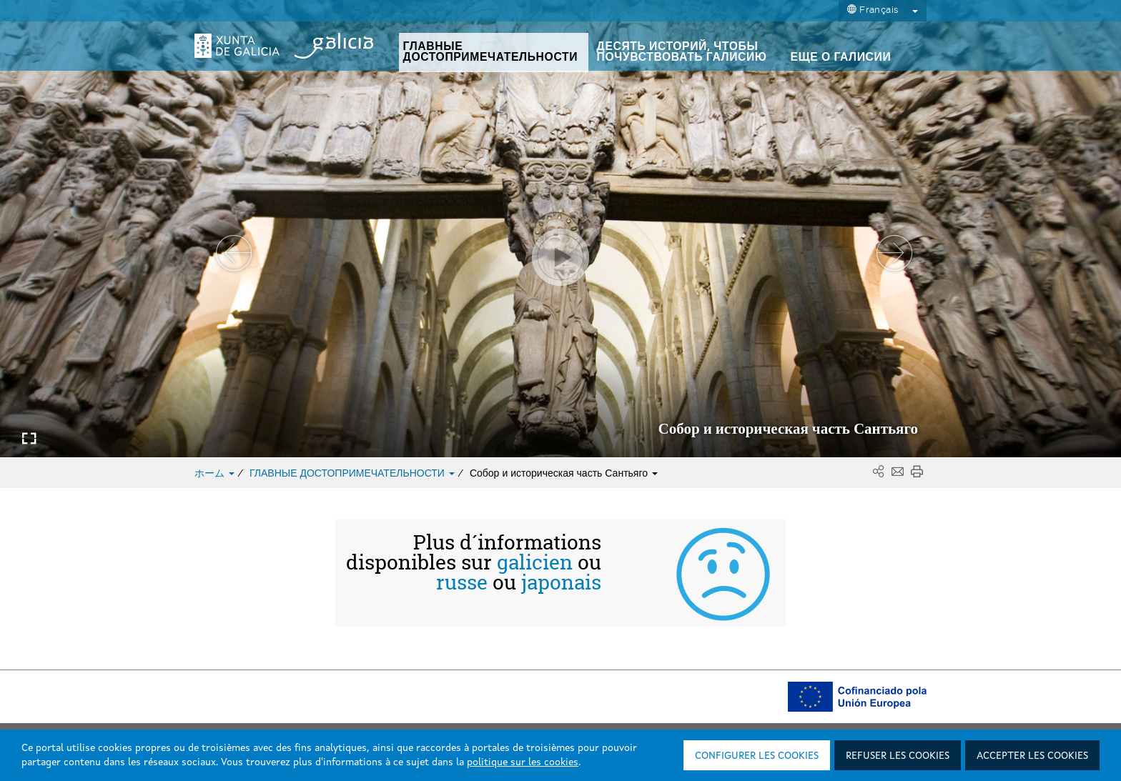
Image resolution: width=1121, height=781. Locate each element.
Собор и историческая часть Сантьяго (564, 473)
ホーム (215, 473)
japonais (561, 582)
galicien (535, 562)
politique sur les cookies (522, 762)
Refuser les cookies (897, 756)
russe (462, 582)
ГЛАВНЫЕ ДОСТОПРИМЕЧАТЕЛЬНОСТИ (354, 473)
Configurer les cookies (757, 756)
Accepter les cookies (1032, 756)
